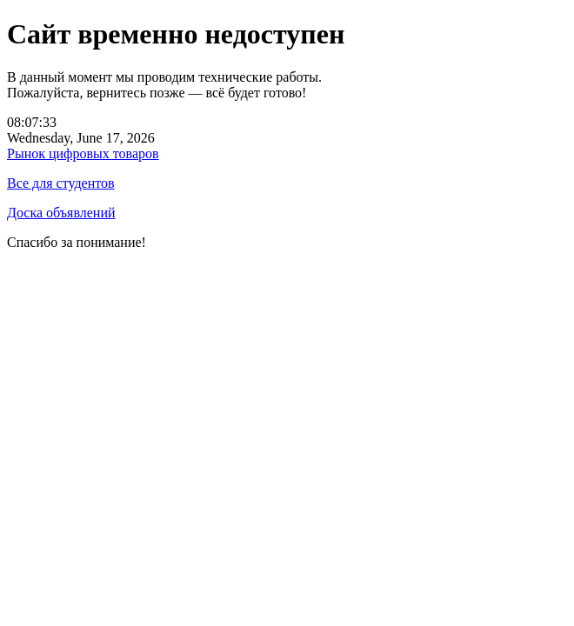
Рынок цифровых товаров (83, 153)
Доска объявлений (61, 212)
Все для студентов (61, 183)
